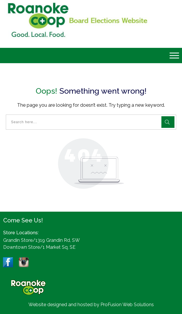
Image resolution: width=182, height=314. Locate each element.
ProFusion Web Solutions (127, 304)
